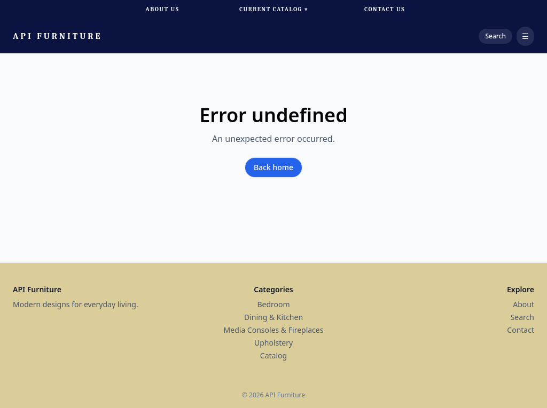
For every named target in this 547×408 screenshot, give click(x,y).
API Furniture (58, 36)
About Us (162, 9)
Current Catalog (273, 10)
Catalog (273, 355)
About (523, 304)
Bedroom (273, 304)
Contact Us (384, 9)
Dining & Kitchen (273, 317)
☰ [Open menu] (525, 36)
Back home (273, 167)
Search (522, 317)
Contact (520, 330)
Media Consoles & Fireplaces (274, 330)
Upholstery (273, 343)
